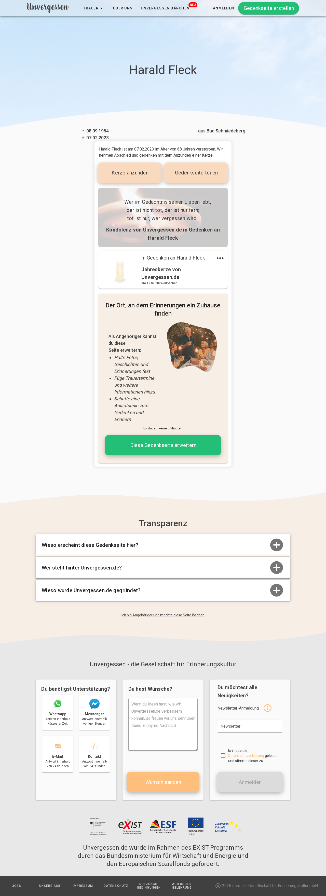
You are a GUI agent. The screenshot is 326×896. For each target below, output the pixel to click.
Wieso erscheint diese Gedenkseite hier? (163, 545)
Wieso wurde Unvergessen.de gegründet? (163, 590)
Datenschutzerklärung (246, 756)
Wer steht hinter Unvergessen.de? (163, 567)
